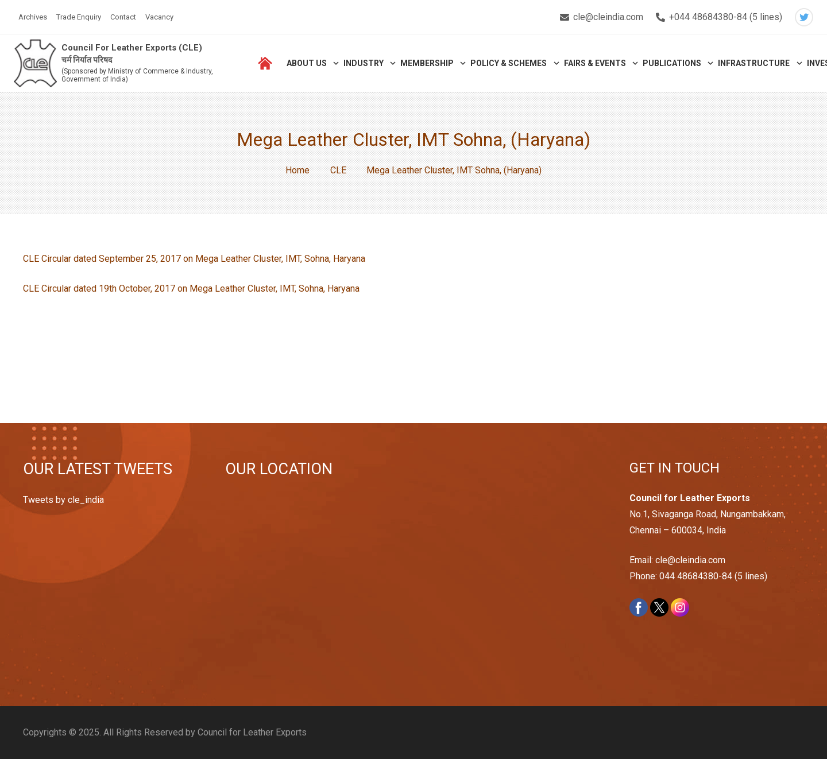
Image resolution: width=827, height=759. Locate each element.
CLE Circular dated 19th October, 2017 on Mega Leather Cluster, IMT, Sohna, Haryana (191, 288)
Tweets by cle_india (63, 499)
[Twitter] (804, 17)
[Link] (35, 63)
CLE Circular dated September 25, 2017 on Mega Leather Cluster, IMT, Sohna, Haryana (194, 258)
